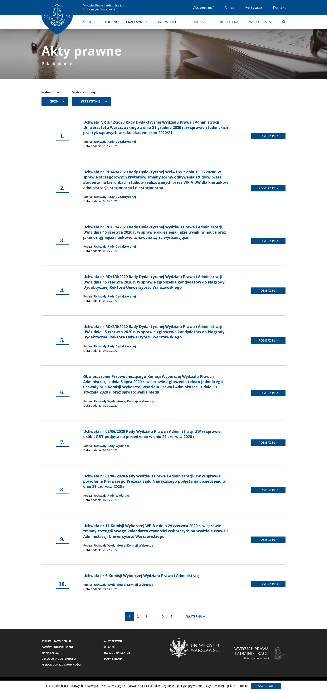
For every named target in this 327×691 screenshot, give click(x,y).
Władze (109, 647)
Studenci (110, 22)
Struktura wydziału (56, 641)
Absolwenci (165, 22)
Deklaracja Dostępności (59, 659)
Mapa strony (113, 659)
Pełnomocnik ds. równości (61, 664)
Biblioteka (228, 22)
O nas (229, 7)
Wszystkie (91, 101)
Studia (89, 22)
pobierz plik (268, 136)
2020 (54, 101)
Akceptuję (266, 686)
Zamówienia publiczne (58, 647)
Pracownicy (137, 22)
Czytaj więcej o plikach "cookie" (227, 686)
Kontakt (279, 7)
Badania (200, 22)
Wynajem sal (50, 653)
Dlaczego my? (203, 7)
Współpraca (260, 22)
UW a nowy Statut (117, 653)
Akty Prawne (113, 641)
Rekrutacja (253, 7)
